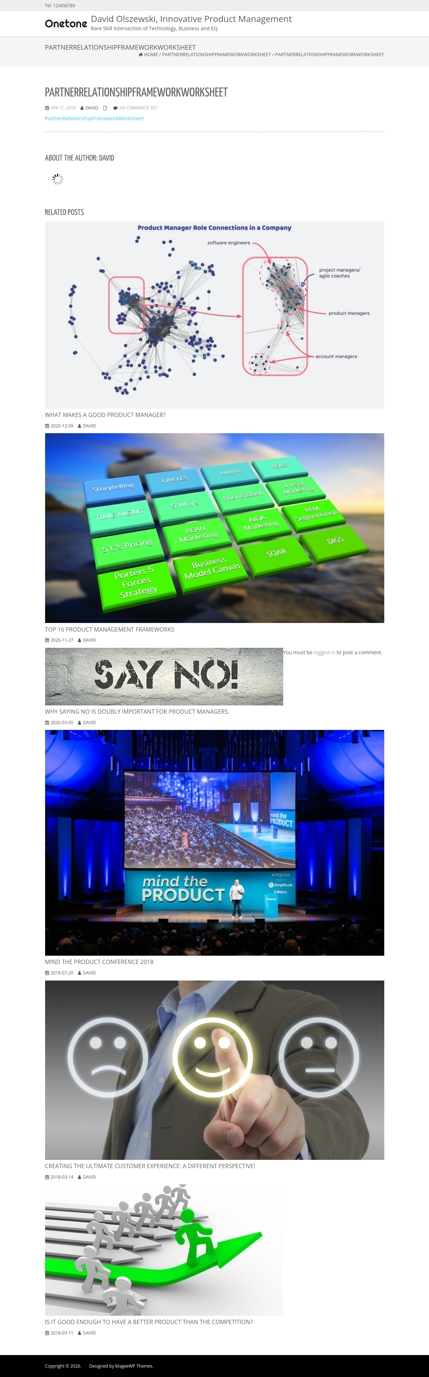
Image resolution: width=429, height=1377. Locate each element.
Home (151, 54)
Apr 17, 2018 (63, 108)
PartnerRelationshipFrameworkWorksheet (216, 54)
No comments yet (138, 108)
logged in (324, 652)
